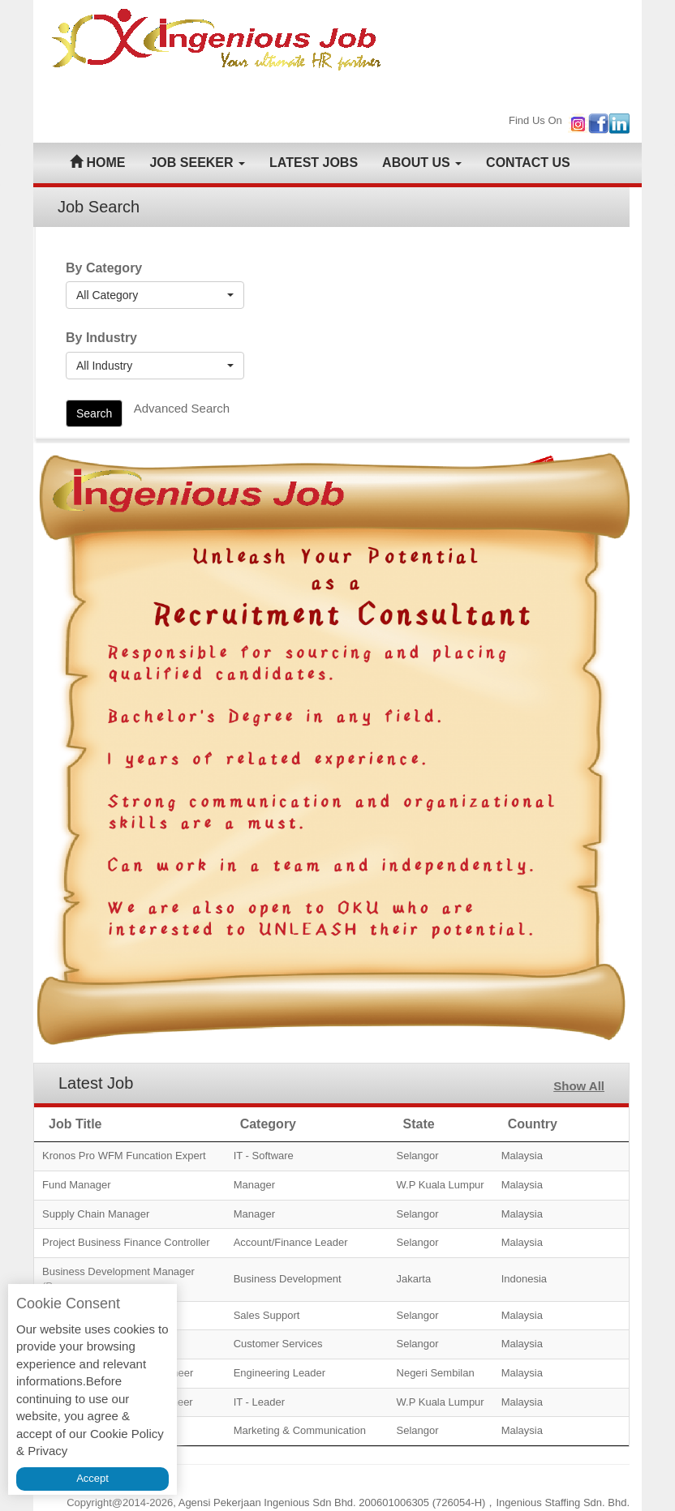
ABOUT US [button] (422, 162)
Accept (92, 1478)
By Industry (101, 338)
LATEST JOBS (313, 162)
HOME (97, 162)
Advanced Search (182, 408)
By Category (104, 268)
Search (94, 413)
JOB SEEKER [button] (197, 162)
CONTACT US (528, 162)
